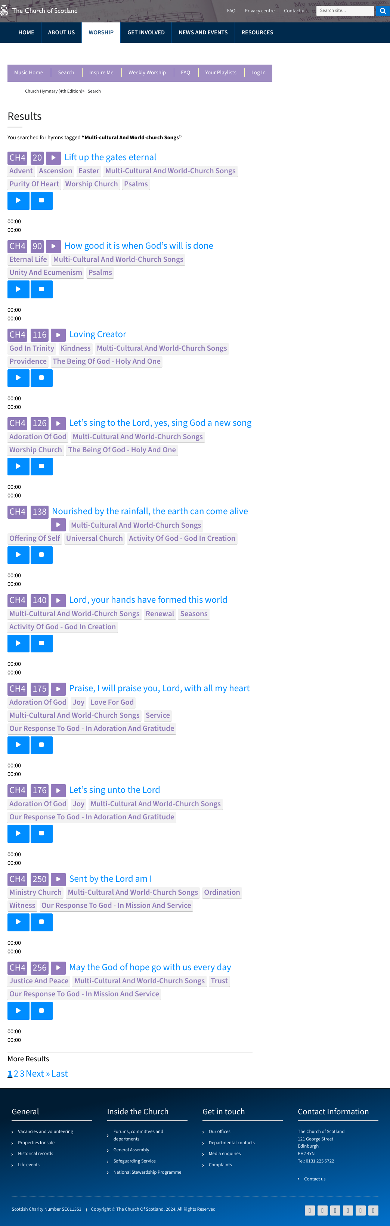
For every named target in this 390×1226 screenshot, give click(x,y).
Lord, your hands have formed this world (148, 600)
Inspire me (101, 73)
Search (66, 73)
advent (21, 171)
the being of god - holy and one (107, 361)
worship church (91, 184)
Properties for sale (36, 1143)
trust (219, 981)
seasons (193, 614)
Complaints (220, 1165)
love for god (112, 702)
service (158, 715)
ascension (55, 171)
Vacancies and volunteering (45, 1132)
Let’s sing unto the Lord (114, 790)
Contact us (295, 11)
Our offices (219, 1132)
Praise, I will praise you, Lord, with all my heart (159, 689)
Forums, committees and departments (138, 1136)
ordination (222, 892)
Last (59, 1074)
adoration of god (37, 437)
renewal (160, 614)
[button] (18, 200)
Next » (38, 1074)
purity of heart (34, 184)
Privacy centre (260, 11)
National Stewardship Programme (148, 1172)
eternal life (28, 259)
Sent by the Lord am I (110, 879)
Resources (257, 32)
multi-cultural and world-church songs (170, 171)
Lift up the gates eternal (110, 158)
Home (26, 32)
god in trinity (31, 348)
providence (28, 361)
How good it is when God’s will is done (138, 246)
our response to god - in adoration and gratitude (91, 728)
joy (78, 702)
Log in (258, 73)
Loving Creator (97, 335)
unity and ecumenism (45, 272)
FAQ (185, 73)
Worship (101, 32)
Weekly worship (147, 73)
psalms (136, 184)
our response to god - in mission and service (116, 905)
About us (61, 32)
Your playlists (220, 73)
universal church (94, 538)
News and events (203, 32)
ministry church (35, 892)
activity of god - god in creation (182, 538)
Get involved (146, 32)
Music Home (28, 73)
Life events (29, 1165)
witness (22, 905)
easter (88, 171)
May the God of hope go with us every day (150, 968)
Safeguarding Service (135, 1161)
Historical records (35, 1154)
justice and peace (38, 981)
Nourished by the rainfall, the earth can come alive (150, 512)
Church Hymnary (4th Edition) (53, 91)
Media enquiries (225, 1154)
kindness (76, 348)
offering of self (34, 538)
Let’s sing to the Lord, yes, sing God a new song (160, 423)
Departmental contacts (232, 1143)
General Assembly (131, 1150)
